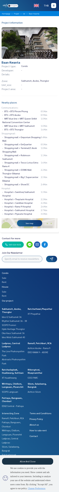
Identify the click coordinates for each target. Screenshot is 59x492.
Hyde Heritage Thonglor (13, 328)
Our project (7, 300)
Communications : (10, 107)
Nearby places (9, 102)
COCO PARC (33, 377)
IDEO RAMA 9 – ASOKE (38, 352)
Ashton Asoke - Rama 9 (39, 348)
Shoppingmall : (9, 133)
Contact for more (11, 238)
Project (16, 13)
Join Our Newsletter (12, 252)
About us (34, 424)
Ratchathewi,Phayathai (40, 308)
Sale (4, 277)
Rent (4, 281)
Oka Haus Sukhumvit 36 (13, 333)
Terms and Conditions (40, 413)
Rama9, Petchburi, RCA (39, 343)
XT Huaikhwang (9, 377)
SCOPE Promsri (9, 325)
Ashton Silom (34, 391)
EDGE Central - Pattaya (13, 406)
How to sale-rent (38, 430)
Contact (34, 436)
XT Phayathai (34, 313)
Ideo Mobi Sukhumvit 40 (13, 337)
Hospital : (6, 188)
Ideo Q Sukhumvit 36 (12, 316)
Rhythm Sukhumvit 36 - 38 (14, 320)
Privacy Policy (36, 418)
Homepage (6, 13)
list (24, 13)
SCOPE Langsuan (10, 391)
